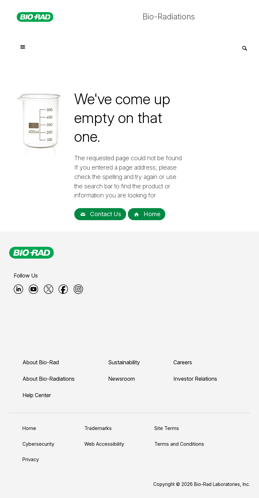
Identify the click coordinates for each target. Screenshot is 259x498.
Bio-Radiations (169, 16)
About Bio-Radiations (48, 378)
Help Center (36, 395)
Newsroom (121, 378)
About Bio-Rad (40, 362)
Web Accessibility (104, 444)
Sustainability (124, 362)
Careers (182, 362)
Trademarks (98, 428)
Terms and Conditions (179, 444)
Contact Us (100, 213)
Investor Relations (195, 378)
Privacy (30, 459)
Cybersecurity (38, 444)
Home (146, 213)
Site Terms (166, 428)
